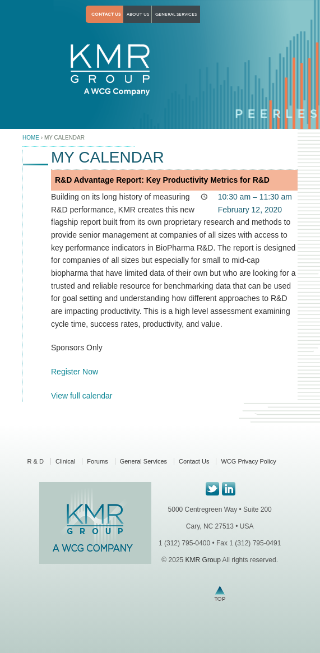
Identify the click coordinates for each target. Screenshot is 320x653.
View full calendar (81, 395)
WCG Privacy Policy (248, 461)
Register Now (74, 371)
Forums (97, 461)
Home (30, 138)
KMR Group (202, 560)
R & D (35, 461)
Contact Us (105, 14)
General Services (176, 14)
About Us (138, 14)
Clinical (65, 461)
